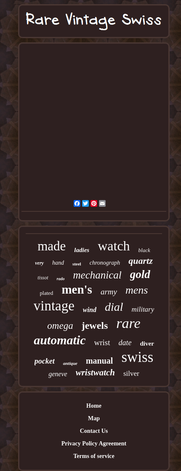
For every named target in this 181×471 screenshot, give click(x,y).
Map (94, 418)
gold (140, 274)
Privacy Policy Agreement (93, 443)
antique (70, 363)
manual (99, 360)
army (109, 291)
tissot (42, 278)
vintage (54, 305)
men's (76, 289)
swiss (137, 357)
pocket (45, 361)
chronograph (105, 263)
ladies (81, 250)
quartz (140, 260)
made (51, 246)
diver (147, 343)
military (142, 309)
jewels (95, 325)
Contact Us (94, 431)
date (125, 342)
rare (128, 323)
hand (58, 263)
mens (136, 290)
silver (131, 373)
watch (114, 245)
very (39, 263)
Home (93, 406)
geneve (57, 373)
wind (89, 309)
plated (46, 293)
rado (61, 278)
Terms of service (93, 456)
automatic (59, 340)
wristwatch (95, 372)
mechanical (97, 275)
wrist (102, 342)
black (144, 250)
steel (76, 263)
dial (114, 306)
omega (60, 325)
